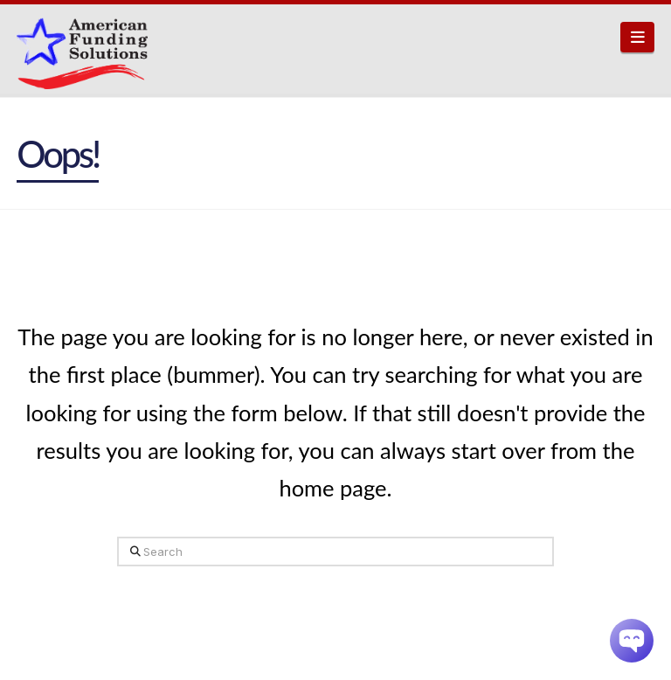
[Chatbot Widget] (632, 641)
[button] (637, 37)
